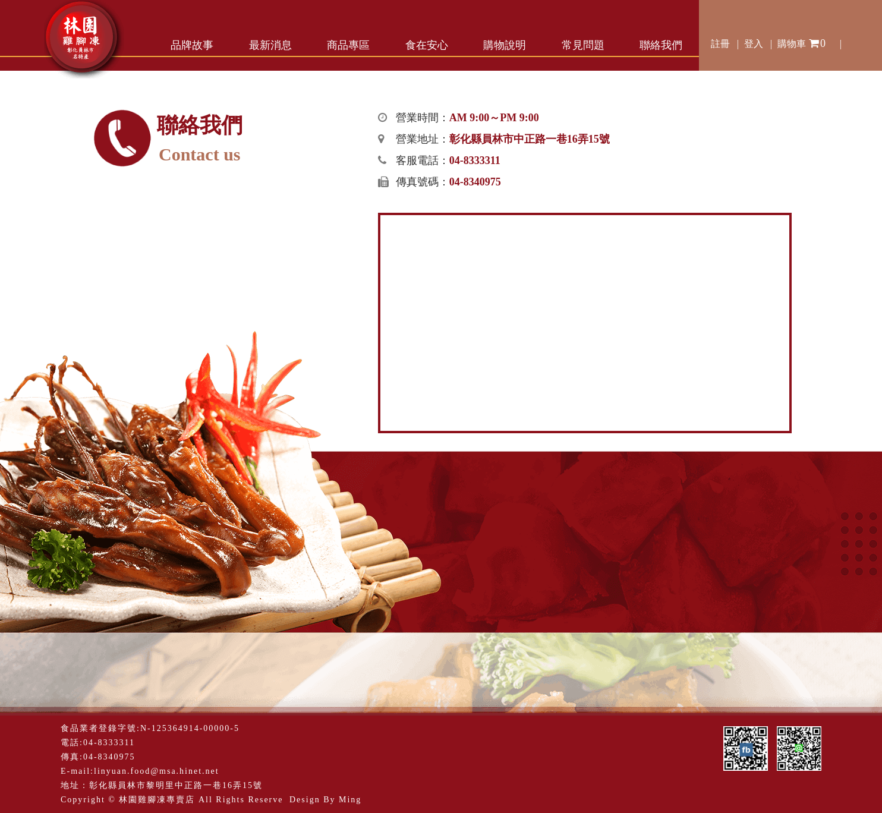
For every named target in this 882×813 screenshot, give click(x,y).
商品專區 (348, 45)
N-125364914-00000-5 (190, 728)
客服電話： (448, 160)
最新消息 (270, 45)
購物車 (802, 41)
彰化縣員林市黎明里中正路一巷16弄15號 (176, 785)
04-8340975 (109, 756)
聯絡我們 (661, 45)
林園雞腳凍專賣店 (157, 799)
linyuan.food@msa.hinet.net (156, 771)
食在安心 (426, 45)
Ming (350, 799)
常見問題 (583, 45)
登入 (753, 44)
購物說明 (504, 45)
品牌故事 (192, 45)
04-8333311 (109, 742)
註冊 (720, 44)
